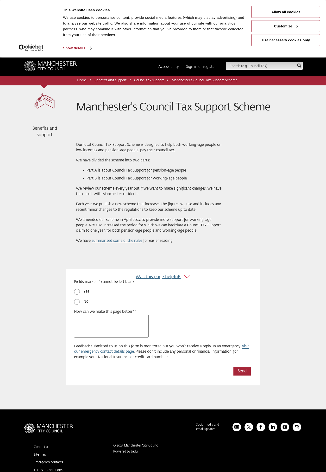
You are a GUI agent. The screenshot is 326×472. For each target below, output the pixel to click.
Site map (40, 454)
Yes (86, 291)
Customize (286, 26)
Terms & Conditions (48, 470)
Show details (74, 48)
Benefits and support (110, 80)
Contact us (41, 447)
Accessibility (168, 67)
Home (82, 80)
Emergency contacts (48, 462)
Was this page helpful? (158, 277)
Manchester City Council (50, 67)
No (85, 301)
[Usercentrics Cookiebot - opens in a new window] (31, 48)
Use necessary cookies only (286, 40)
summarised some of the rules (117, 240)
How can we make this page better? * (105, 311)
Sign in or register (201, 67)
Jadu (134, 451)
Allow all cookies (286, 12)
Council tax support (149, 80)
